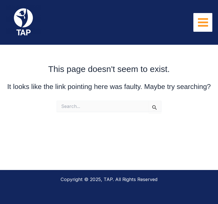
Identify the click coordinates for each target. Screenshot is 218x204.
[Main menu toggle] (202, 22)
